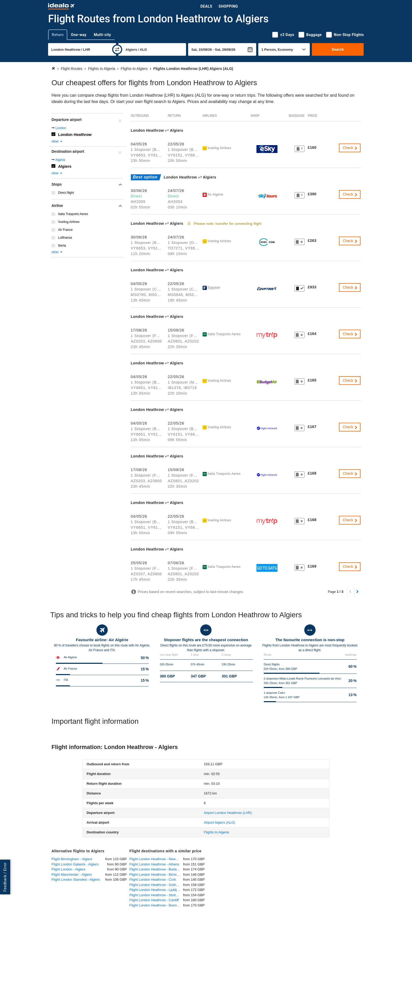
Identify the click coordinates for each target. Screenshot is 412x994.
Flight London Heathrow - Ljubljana (156, 890)
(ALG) (219, 822)
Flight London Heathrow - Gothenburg (156, 885)
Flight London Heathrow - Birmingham (156, 874)
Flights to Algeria (216, 832)
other (57, 141)
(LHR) (228, 813)
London (60, 128)
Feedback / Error (5, 876)
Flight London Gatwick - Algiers (75, 864)
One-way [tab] (78, 35)
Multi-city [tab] (102, 35)
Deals (206, 6)
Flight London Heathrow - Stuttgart (156, 895)
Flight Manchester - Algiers (72, 874)
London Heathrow (75, 134)
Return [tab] (58, 35)
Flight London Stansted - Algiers (76, 879)
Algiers (64, 166)
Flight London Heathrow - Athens (154, 864)
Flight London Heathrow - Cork (153, 879)
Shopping (228, 6)
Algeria (60, 160)
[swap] (117, 49)
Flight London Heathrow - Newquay (156, 859)
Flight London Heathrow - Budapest (156, 869)
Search (338, 49)
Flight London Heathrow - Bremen (155, 905)
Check (350, 148)
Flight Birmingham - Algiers (72, 859)
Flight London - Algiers (68, 869)
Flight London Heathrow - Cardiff (154, 900)
